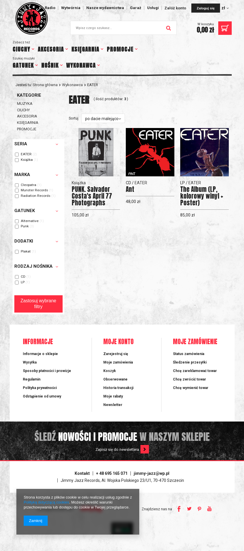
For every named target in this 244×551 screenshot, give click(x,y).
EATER (26, 154)
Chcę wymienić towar (190, 388)
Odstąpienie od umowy (42, 396)
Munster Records (34, 190)
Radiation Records (35, 196)
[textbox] (123, 28)
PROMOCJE (120, 49)
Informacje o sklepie (40, 354)
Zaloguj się (205, 8)
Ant (130, 189)
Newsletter (112, 405)
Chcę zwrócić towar (189, 379)
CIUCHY (21, 49)
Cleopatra (28, 185)
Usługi (153, 8)
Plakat (26, 251)
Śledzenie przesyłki (190, 362)
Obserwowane (115, 379)
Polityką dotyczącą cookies (46, 502)
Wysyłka (30, 362)
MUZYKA (24, 103)
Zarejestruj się (115, 354)
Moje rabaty (113, 396)
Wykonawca (72, 85)
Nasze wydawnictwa (105, 8)
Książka (27, 160)
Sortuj (73, 118)
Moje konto (118, 342)
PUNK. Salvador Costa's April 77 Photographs (92, 196)
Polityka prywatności (40, 388)
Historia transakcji (118, 388)
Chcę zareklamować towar (195, 371)
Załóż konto (175, 8)
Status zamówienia (188, 354)
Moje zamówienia (118, 362)
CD (23, 277)
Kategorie (29, 95)
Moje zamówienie (195, 342)
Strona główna (45, 85)
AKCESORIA (51, 49)
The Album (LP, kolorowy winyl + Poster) (201, 196)
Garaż (135, 8)
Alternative (30, 221)
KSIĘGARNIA (85, 49)
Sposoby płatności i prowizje (47, 371)
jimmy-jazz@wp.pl (151, 473)
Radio (50, 8)
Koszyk (109, 371)
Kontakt (82, 473)
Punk (25, 226)
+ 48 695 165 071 (112, 473)
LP (23, 282)
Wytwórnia (70, 8)
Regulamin (31, 379)
